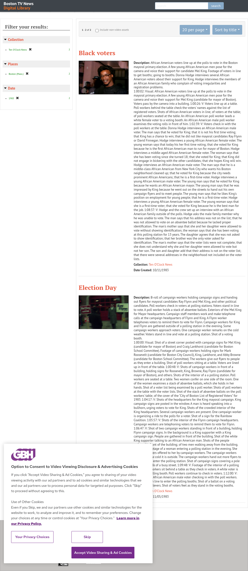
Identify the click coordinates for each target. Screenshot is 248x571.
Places (13, 64)
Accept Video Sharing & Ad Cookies (103, 552)
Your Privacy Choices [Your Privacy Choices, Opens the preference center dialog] (32, 537)
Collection (15, 39)
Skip (87, 537)
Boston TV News (19, 5)
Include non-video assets (114, 29)
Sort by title (226, 29)
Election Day (97, 287)
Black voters (97, 53)
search (216, 6)
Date (11, 88)
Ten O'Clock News (160, 265)
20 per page (193, 29)
